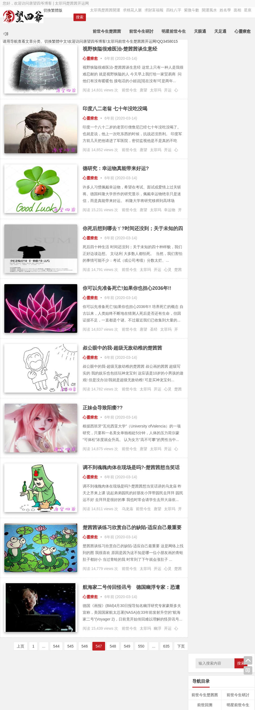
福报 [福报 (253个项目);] (235, 307)
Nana (168, 687)
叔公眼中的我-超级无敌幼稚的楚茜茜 (122, 348)
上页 (18, 646)
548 (110, 646)
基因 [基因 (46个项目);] (203, 265)
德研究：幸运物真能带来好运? (116, 168)
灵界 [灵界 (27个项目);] (241, 299)
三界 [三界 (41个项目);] (195, 249)
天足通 (220, 31)
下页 (178, 646)
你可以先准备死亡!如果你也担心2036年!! (127, 288)
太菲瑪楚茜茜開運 (105, 10)
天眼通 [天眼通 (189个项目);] (215, 265)
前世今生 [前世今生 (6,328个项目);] (208, 256)
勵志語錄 (204, 213)
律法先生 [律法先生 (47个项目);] (208, 291)
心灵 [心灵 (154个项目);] (221, 290)
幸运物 (169, 210)
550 (138, 646)
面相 (237, 10)
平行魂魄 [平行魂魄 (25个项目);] (221, 282)
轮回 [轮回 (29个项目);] (204, 315)
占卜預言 (204, 193)
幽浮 (157, 628)
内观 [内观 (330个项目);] (238, 249)
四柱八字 (173, 10)
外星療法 (238, 121)
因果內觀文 (204, 101)
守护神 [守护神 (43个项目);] (201, 282)
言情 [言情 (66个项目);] (196, 315)
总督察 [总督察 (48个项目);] (240, 291)
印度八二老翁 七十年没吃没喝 (115, 108)
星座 (247, 10)
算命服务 (204, 223)
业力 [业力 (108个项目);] (204, 249)
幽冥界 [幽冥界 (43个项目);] (234, 282)
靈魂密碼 (204, 203)
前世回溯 (204, 91)
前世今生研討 (141, 31)
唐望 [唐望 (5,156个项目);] (239, 256)
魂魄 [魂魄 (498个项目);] (224, 322)
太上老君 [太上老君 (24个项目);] (230, 265)
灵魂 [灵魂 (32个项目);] (212, 307)
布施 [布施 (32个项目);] (211, 282)
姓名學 (225, 10)
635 (163, 646)
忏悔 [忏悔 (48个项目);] (230, 291)
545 (68, 646)
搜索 (241, 49)
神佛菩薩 (238, 142)
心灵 (168, 269)
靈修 (238, 193)
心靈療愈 (243, 31)
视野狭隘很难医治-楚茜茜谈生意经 (120, 49)
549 (124, 646)
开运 (168, 90)
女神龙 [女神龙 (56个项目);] (240, 274)
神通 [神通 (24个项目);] (227, 307)
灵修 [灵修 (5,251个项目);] (229, 297)
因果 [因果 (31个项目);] (195, 265)
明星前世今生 (174, 31)
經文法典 (238, 152)
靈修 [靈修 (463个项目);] (204, 322)
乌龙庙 (127, 509)
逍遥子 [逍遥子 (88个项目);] (214, 315)
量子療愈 (204, 132)
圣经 (153, 329)
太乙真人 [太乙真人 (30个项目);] (243, 265)
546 (82, 646)
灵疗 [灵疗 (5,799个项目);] (200, 305)
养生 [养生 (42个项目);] (228, 249)
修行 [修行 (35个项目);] (213, 249)
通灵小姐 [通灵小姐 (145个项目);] (230, 314)
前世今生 (129, 90)
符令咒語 (204, 152)
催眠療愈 (204, 142)
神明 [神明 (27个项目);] (220, 307)
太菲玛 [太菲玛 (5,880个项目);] (204, 272)
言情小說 (238, 213)
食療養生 (238, 203)
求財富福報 (154, 10)
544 (54, 646)
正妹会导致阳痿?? (103, 407)
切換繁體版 (52, 10)
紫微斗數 (191, 10)
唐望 (143, 90)
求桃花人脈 (132, 10)
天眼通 (200, 31)
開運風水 (209, 10)
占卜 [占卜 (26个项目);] (228, 258)
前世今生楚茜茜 (107, 31)
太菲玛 (155, 90)
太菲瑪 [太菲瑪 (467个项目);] (225, 273)
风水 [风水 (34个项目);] (215, 323)
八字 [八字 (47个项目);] (220, 249)
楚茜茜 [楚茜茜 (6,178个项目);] (208, 297)
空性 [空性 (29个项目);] (244, 307)
